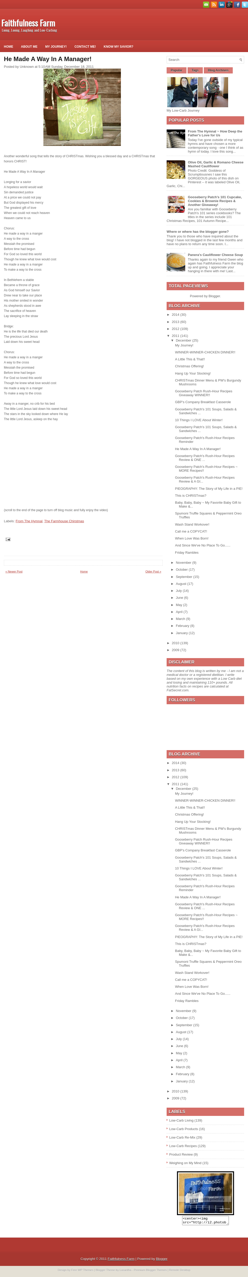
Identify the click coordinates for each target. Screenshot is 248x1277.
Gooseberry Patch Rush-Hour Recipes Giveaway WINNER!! (203, 393)
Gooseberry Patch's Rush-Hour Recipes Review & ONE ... (205, 458)
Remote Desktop (179, 1271)
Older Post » (153, 571)
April (180, 612)
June (180, 598)
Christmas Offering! (189, 366)
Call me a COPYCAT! (191, 531)
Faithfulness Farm (28, 23)
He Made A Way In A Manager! (198, 449)
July (179, 591)
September (184, 577)
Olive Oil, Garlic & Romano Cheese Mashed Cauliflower (215, 164)
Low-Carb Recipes (183, 1146)
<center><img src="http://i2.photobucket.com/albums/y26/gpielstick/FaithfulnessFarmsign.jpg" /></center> (205, 1221)
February (183, 626)
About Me (29, 46)
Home (8, 46)
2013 (176, 322)
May (179, 605)
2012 (176, 329)
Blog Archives (218, 70)
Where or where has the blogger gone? (198, 232)
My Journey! (56, 46)
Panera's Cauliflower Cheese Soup (215, 255)
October (182, 569)
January (182, 633)
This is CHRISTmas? (190, 495)
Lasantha (125, 1271)
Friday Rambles (186, 552)
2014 (176, 315)
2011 (176, 336)
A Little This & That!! (190, 359)
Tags (195, 70)
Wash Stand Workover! (192, 524)
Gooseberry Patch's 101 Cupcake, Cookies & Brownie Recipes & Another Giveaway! (215, 201)
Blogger (214, 296)
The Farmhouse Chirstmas (64, 521)
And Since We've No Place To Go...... (202, 545)
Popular (176, 70)
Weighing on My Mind (185, 1163)
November (184, 563)
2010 (176, 643)
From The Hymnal (29, 521)
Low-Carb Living (181, 1120)
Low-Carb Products (183, 1129)
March (181, 619)
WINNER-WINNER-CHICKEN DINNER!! (205, 352)
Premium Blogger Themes (150, 1271)
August (181, 584)
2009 (176, 650)
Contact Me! (85, 46)
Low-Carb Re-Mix (182, 1137)
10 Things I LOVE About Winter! (198, 420)
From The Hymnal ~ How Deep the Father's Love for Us (215, 133)
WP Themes (85, 1271)
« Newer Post (13, 571)
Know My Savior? (118, 46)
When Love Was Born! (191, 538)
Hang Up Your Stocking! (193, 373)
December (184, 340)
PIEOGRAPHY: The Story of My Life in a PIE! (208, 489)
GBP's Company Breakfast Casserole (203, 402)
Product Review (181, 1154)
